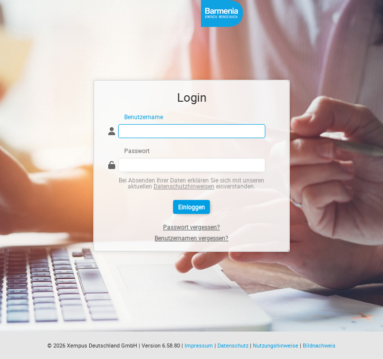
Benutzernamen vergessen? (191, 238)
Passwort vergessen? (191, 227)
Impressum (199, 345)
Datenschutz (232, 345)
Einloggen (191, 207)
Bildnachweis (319, 345)
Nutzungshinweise (275, 345)
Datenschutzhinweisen (184, 186)
